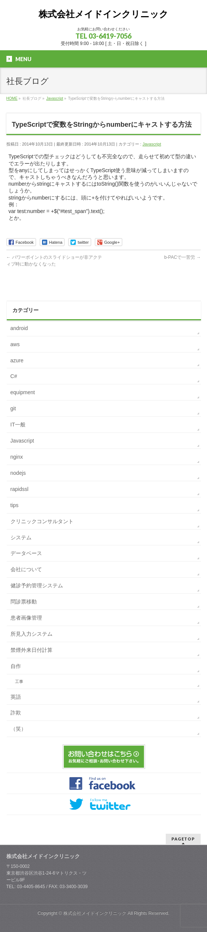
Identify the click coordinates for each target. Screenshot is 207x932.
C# (13, 376)
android (19, 328)
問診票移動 (23, 602)
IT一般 (18, 425)
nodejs (18, 473)
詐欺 (15, 713)
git (13, 408)
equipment (22, 392)
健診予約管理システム (36, 585)
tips (14, 505)
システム (21, 537)
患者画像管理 (26, 618)
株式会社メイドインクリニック (103, 14)
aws (15, 344)
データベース (26, 553)
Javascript (151, 144)
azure (17, 360)
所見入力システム (31, 634)
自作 (15, 666)
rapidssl (19, 489)
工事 (19, 681)
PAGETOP (183, 838)
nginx (16, 457)
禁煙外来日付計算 (31, 650)
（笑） (18, 729)
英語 (15, 697)
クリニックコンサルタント (42, 521)
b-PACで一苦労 (182, 257)
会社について (26, 569)
